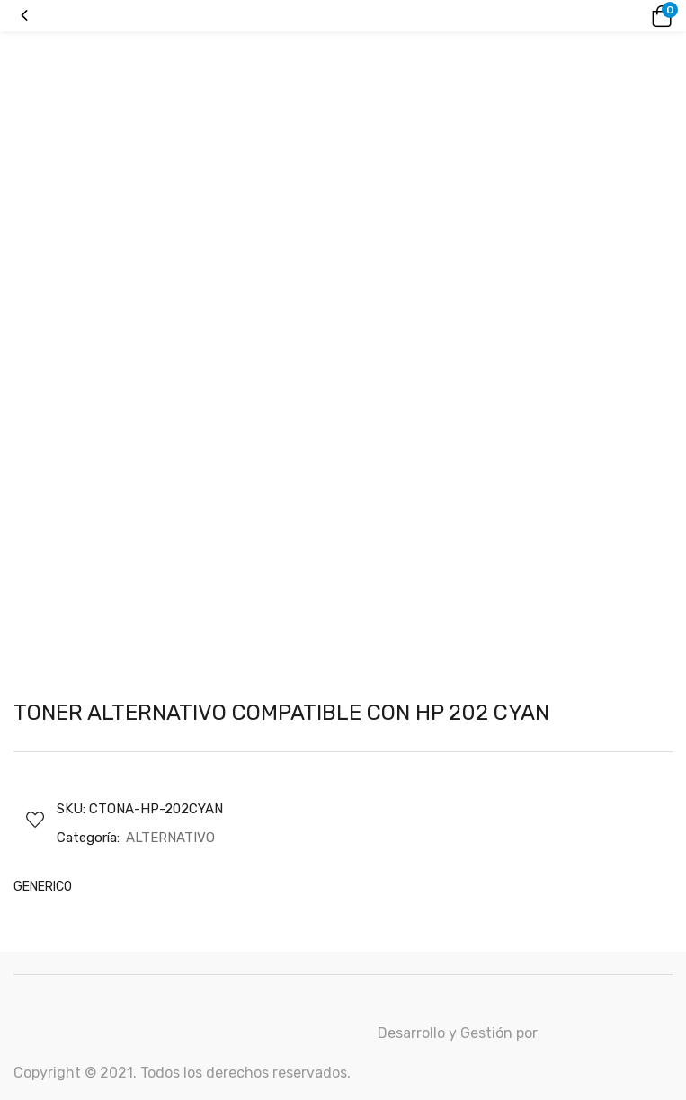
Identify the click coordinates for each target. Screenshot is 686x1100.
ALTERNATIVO (170, 837)
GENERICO (42, 886)
